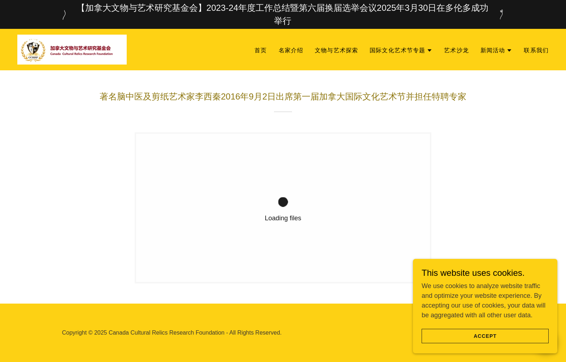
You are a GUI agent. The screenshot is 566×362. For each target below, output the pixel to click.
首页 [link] (260, 50)
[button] (401, 50)
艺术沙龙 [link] (456, 50)
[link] (72, 49)
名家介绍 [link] (291, 50)
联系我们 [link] (536, 50)
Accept (485, 336)
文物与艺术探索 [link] (336, 50)
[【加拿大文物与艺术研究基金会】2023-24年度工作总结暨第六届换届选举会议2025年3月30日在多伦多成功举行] (283, 14)
